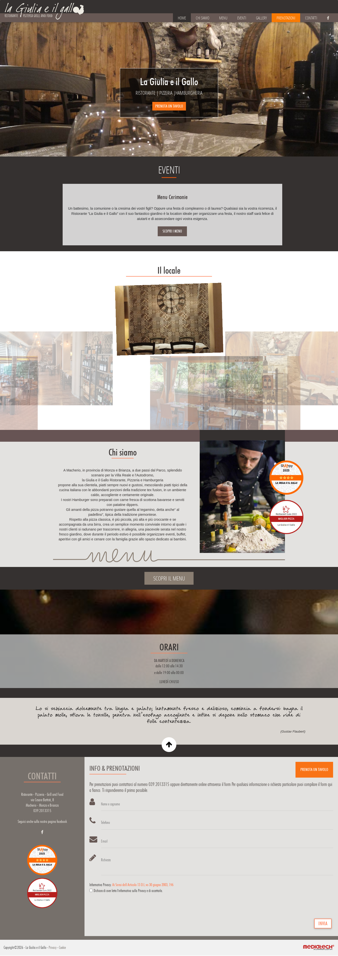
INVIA (322, 924)
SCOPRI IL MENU (169, 578)
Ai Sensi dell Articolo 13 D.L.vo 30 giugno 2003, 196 (142, 885)
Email (104, 841)
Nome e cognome (110, 804)
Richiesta (106, 860)
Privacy (52, 948)
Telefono (105, 822)
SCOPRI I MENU (172, 231)
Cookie (62, 948)
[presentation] (126, 908)
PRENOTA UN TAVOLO (169, 106)
